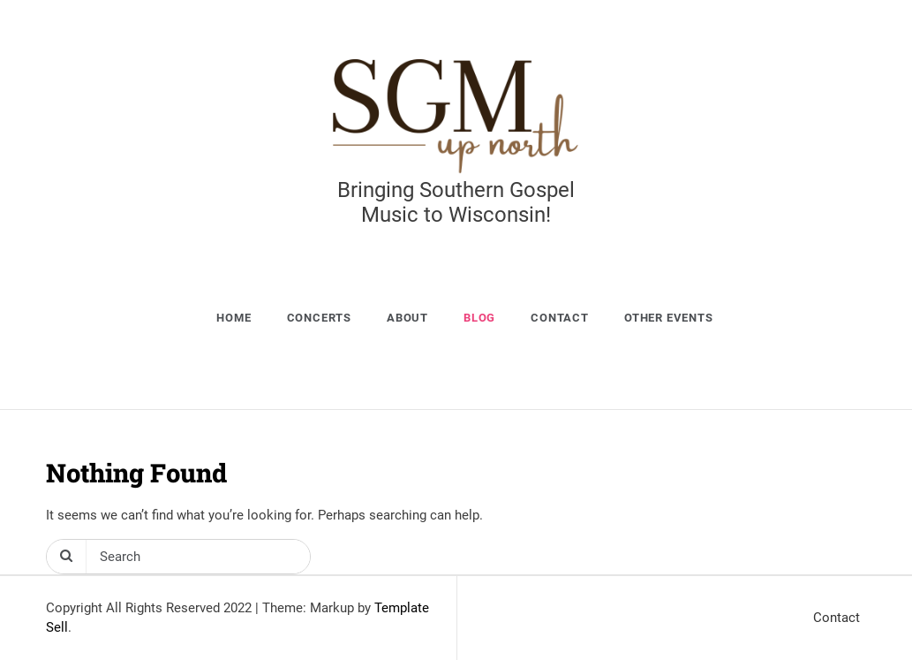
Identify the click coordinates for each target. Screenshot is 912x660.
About (407, 317)
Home (233, 317)
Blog (479, 317)
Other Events (668, 317)
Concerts (319, 317)
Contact (560, 317)
